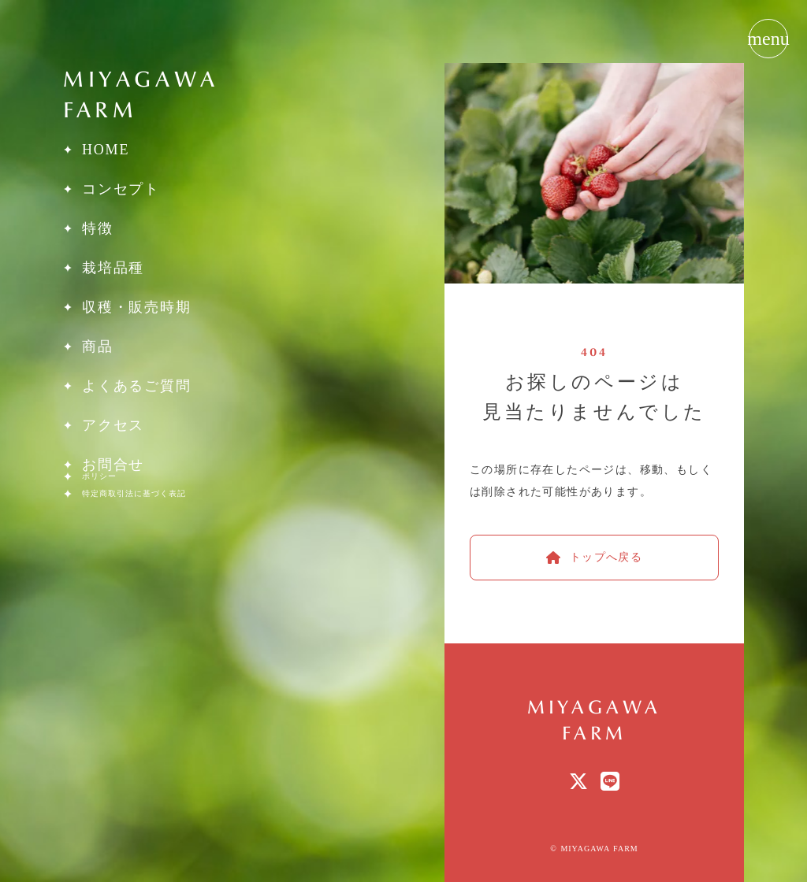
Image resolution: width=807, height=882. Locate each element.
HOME (105, 150)
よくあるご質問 (137, 386)
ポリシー (99, 476)
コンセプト (121, 189)
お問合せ (113, 465)
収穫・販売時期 (137, 307)
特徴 (97, 228)
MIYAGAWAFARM (141, 94)
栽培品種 (113, 268)
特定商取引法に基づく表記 (134, 494)
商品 (97, 346)
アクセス (113, 425)
